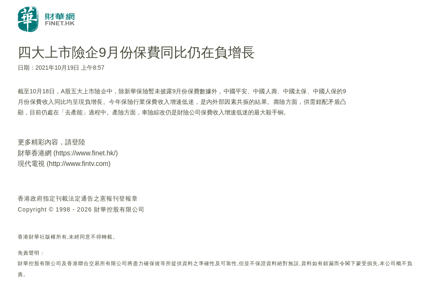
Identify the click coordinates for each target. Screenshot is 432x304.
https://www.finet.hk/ (86, 153)
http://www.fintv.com (78, 163)
